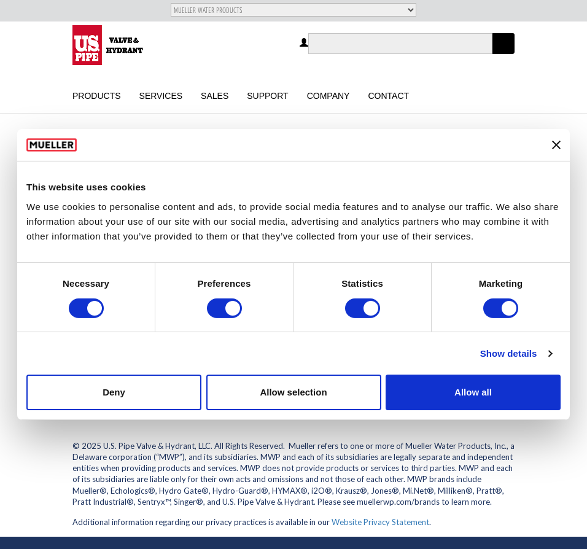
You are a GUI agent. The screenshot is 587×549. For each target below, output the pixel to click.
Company (328, 96)
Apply (503, 53)
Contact (388, 96)
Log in (305, 43)
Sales (214, 96)
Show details (508, 353)
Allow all (473, 392)
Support (267, 96)
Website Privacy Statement (380, 522)
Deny (114, 392)
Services (161, 96)
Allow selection (293, 392)
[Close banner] (556, 145)
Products (96, 96)
